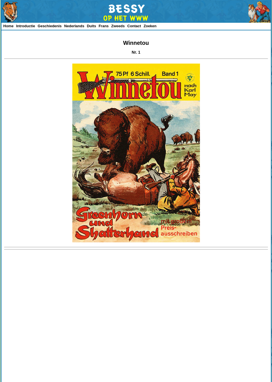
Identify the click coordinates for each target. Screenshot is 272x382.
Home (8, 26)
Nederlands (74, 26)
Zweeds (118, 26)
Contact (134, 26)
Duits (91, 26)
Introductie (25, 26)
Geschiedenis (50, 26)
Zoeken (150, 26)
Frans (104, 26)
